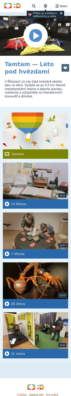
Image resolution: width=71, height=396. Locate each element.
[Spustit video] (35, 36)
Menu (60, 6)
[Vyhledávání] (34, 6)
